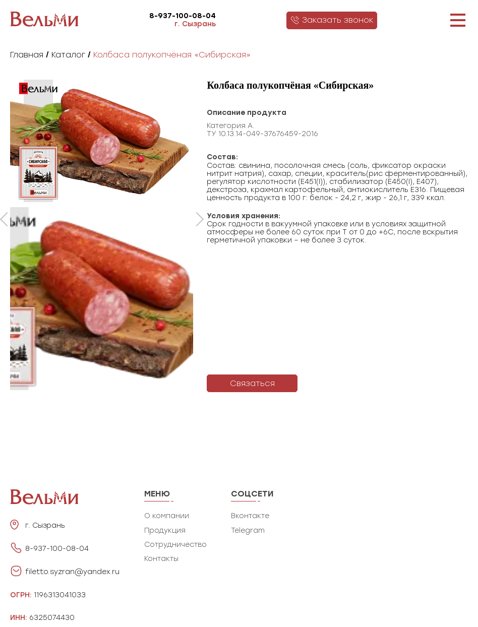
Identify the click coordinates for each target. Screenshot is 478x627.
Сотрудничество (175, 544)
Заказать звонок (332, 20)
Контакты (161, 558)
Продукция (165, 530)
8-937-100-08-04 (182, 16)
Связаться (252, 383)
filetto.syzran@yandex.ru (72, 572)
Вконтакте (250, 516)
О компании (166, 516)
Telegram (248, 530)
